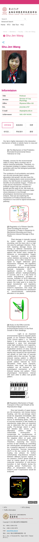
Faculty (20, 31)
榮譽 (31, 132)
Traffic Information (10, 510)
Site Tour (15, 25)
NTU (9, 25)
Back (30, 502)
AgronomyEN (19, 11)
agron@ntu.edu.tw (12, 530)
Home (3, 25)
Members (12, 31)
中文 (22, 25)
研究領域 (7, 125)
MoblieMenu (37, 2)
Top (35, 502)
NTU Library (26, 507)
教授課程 (19, 125)
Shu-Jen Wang (30, 31)
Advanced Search (7, 21)
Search (25, 19)
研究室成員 (8, 132)
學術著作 (19, 132)
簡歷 (31, 125)
